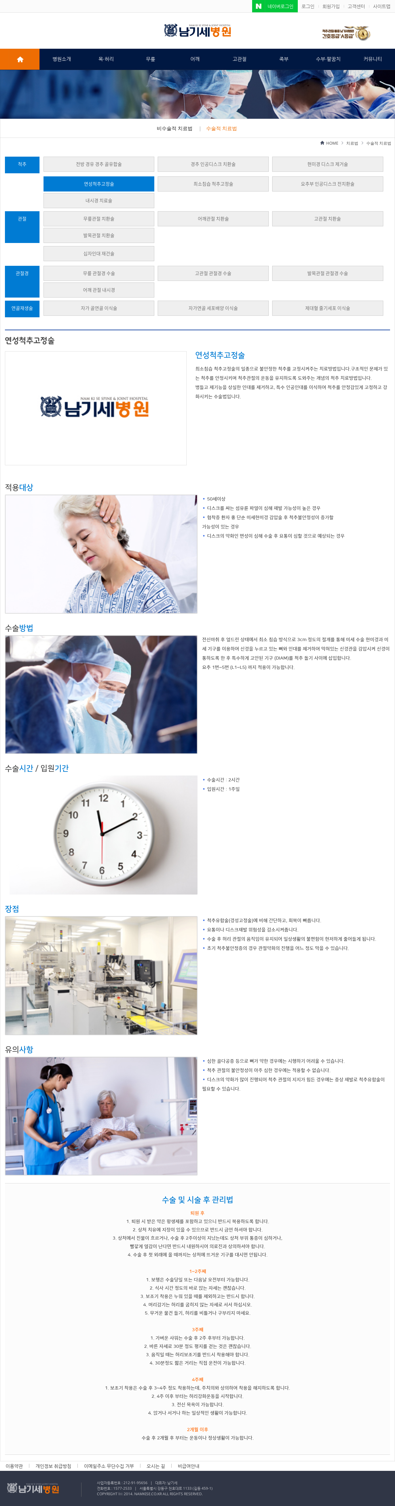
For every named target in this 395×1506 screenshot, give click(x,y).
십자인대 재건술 (98, 253)
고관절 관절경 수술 (213, 273)
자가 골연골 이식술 (99, 308)
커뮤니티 (373, 59)
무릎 (150, 59)
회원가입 (331, 6)
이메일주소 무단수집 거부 (109, 1466)
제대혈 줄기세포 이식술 (327, 308)
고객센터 (356, 6)
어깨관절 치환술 (213, 218)
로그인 (307, 6)
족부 (284, 59)
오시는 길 (156, 1466)
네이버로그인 (280, 6)
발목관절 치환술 (98, 235)
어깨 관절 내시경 (99, 290)
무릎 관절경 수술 (99, 273)
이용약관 (14, 1466)
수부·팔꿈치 (328, 59)
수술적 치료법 (221, 128)
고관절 (240, 59)
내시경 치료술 (98, 200)
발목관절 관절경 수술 (327, 273)
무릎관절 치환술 (98, 218)
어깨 (195, 59)
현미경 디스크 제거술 (327, 164)
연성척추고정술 (99, 184)
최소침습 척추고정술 (213, 184)
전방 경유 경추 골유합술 (99, 164)
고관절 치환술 (327, 218)
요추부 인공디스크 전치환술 (328, 184)
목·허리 (106, 59)
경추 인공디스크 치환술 (213, 164)
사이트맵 (381, 6)
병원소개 (61, 59)
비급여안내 (188, 1466)
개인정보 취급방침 (53, 1466)
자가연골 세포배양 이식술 (213, 308)
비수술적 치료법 (175, 128)
